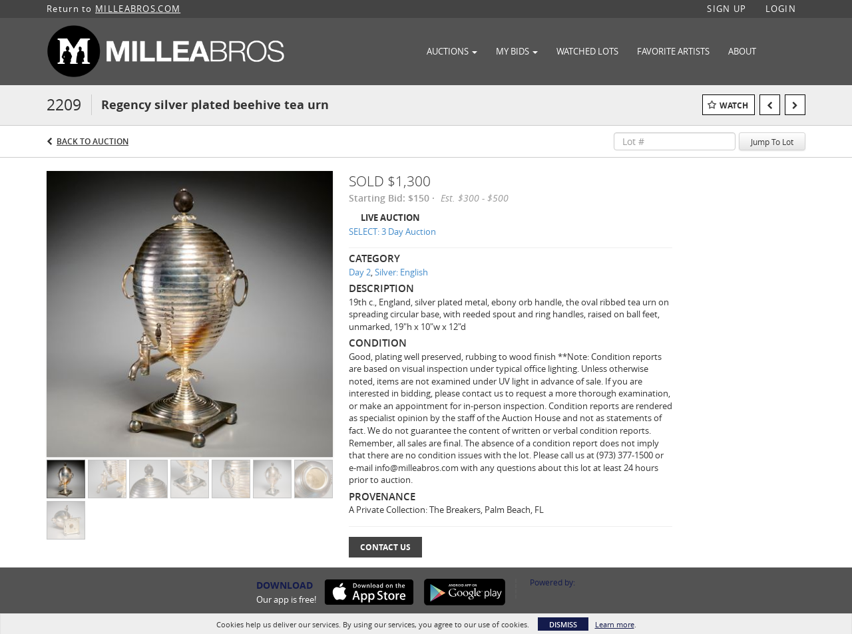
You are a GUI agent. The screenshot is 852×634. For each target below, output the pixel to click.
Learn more (614, 624)
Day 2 (360, 272)
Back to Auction (92, 141)
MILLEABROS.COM (137, 9)
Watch (734, 105)
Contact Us (385, 547)
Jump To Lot (772, 141)
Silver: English (401, 272)
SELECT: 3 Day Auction (392, 232)
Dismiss (563, 624)
